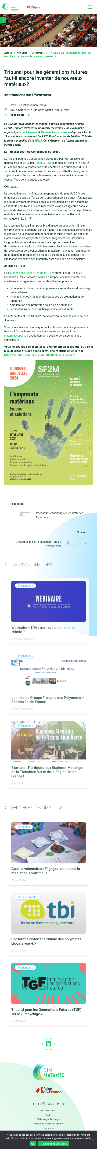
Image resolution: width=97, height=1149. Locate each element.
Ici (28, 115)
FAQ (48, 1114)
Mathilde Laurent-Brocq (55, 132)
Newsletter (49, 1128)
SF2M (38, 140)
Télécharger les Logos (48, 1119)
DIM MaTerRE (48, 1110)
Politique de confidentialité (53, 1144)
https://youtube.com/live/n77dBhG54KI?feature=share (40, 355)
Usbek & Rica (43, 163)
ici (18, 340)
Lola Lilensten (28, 132)
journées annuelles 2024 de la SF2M (32, 273)
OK (33, 1144)
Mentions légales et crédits (48, 1123)
